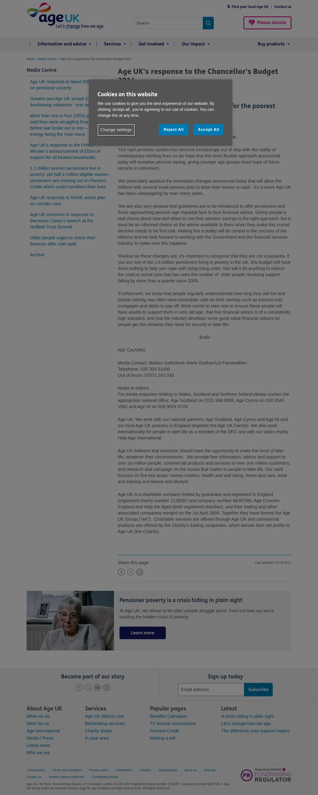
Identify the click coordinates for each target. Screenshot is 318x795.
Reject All (174, 129)
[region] (160, 112)
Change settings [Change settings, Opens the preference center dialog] (116, 130)
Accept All (208, 129)
